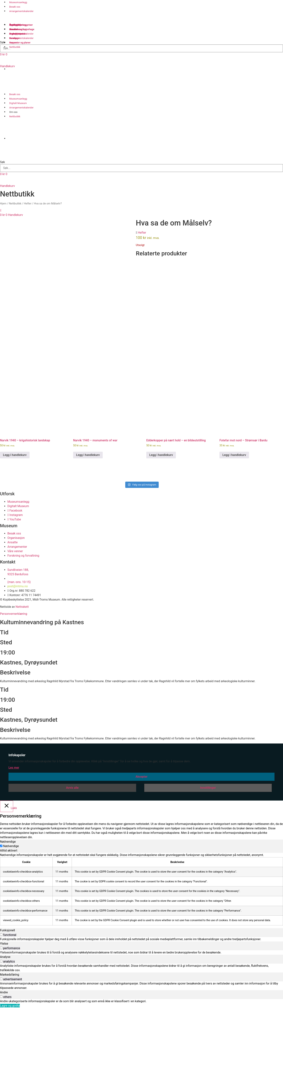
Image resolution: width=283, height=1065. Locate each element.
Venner (13, 38)
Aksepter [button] (142, 834)
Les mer (13, 825)
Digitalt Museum (18, 103)
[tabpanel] (141, 947)
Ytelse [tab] (4, 1001)
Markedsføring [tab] (9, 1032)
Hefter (27, 203)
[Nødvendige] (1, 904)
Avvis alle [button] (72, 845)
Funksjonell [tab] (7, 988)
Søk (2, 162)
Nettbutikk (14, 116)
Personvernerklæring (13, 671)
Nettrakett (22, 664)
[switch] (1, 992)
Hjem (3, 203)
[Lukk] (6, 864)
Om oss (13, 112)
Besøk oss (14, 6)
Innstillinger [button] (208, 845)
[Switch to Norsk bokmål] (12, 80)
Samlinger (14, 24)
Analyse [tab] (5, 1015)
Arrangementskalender (21, 11)
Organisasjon (16, 33)
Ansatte (13, 29)
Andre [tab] (4, 1050)
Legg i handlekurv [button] (15, 513)
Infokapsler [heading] (16, 813)
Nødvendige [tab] (8, 899)
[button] (141, 155)
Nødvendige (11, 904)
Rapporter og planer (19, 42)
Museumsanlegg (18, 98)
